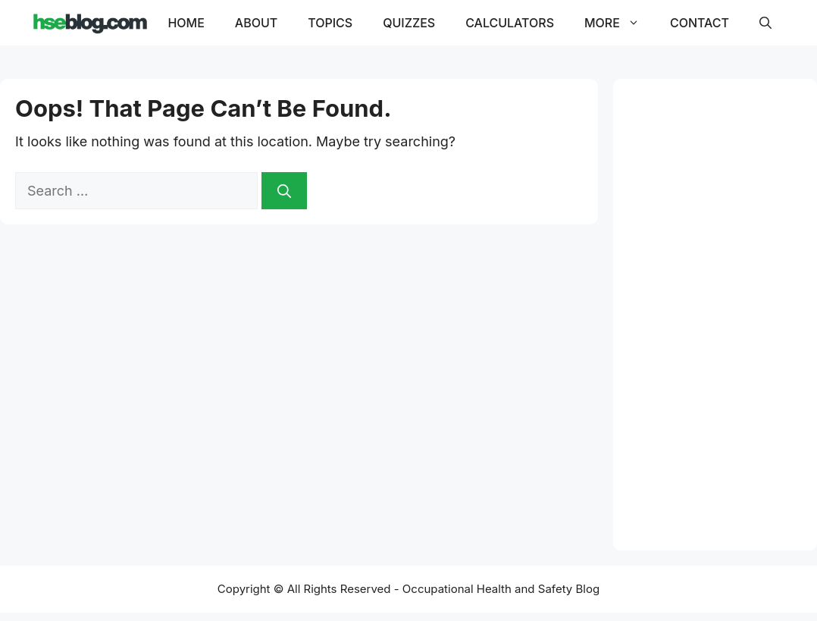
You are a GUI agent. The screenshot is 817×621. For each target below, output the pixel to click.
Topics (330, 22)
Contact (699, 22)
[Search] (284, 190)
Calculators (509, 22)
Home (185, 22)
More (619, 22)
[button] (765, 22)
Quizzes (409, 22)
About (256, 22)
